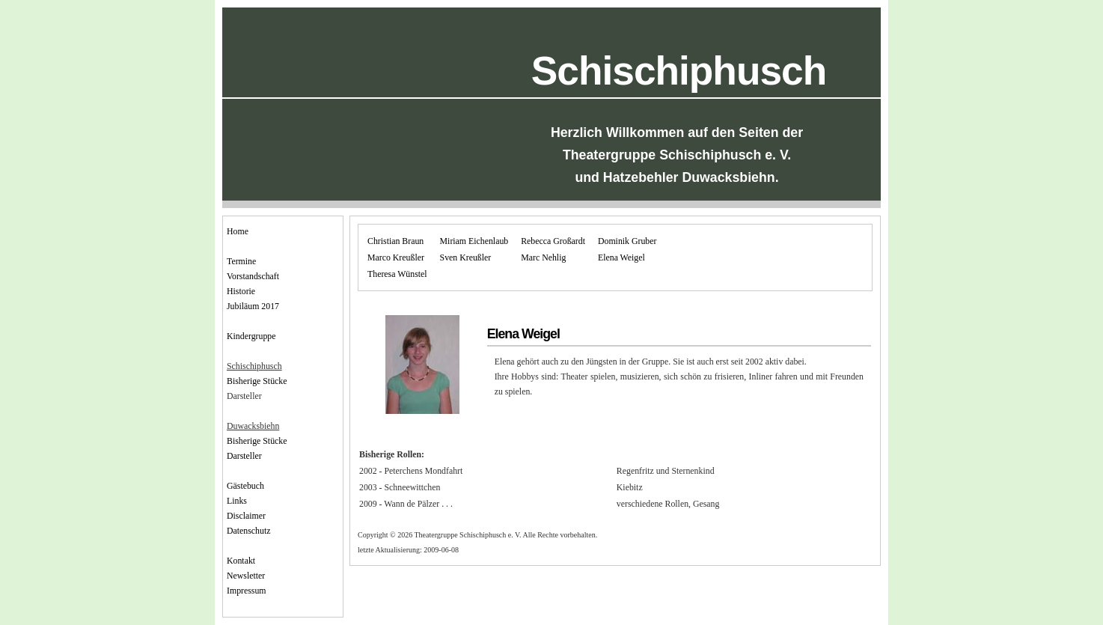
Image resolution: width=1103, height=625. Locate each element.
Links (237, 501)
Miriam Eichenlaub (474, 241)
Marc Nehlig (543, 257)
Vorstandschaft (253, 276)
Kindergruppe (251, 336)
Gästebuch (245, 486)
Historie (241, 291)
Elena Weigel (621, 257)
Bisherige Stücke (257, 381)
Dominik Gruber (627, 241)
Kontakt (241, 560)
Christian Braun (395, 241)
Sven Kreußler (466, 257)
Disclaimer (246, 515)
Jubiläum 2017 (253, 306)
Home (237, 231)
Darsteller (244, 456)
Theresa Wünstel (397, 274)
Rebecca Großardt (553, 241)
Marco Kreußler (395, 257)
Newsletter (246, 575)
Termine (241, 261)
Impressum (246, 590)
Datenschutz (248, 530)
